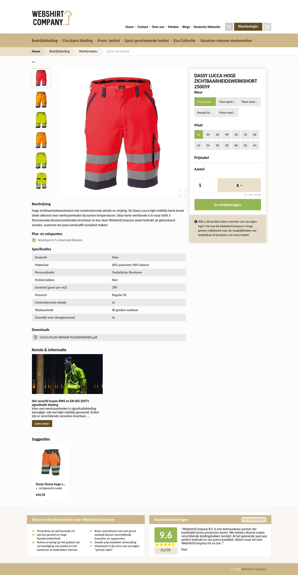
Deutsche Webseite (207, 27)
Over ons (158, 27)
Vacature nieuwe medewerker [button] (226, 40)
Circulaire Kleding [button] (77, 40)
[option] (50, 471)
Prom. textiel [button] (109, 40)
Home (129, 27)
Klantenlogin (248, 26)
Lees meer (42, 424)
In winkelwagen (227, 204)
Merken (173, 27)
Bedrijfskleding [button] (45, 40)
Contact (142, 27)
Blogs (186, 27)
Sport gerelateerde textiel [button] (146, 40)
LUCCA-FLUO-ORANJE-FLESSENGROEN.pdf (68, 337)
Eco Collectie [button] (184, 40)
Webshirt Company (253, 569)
